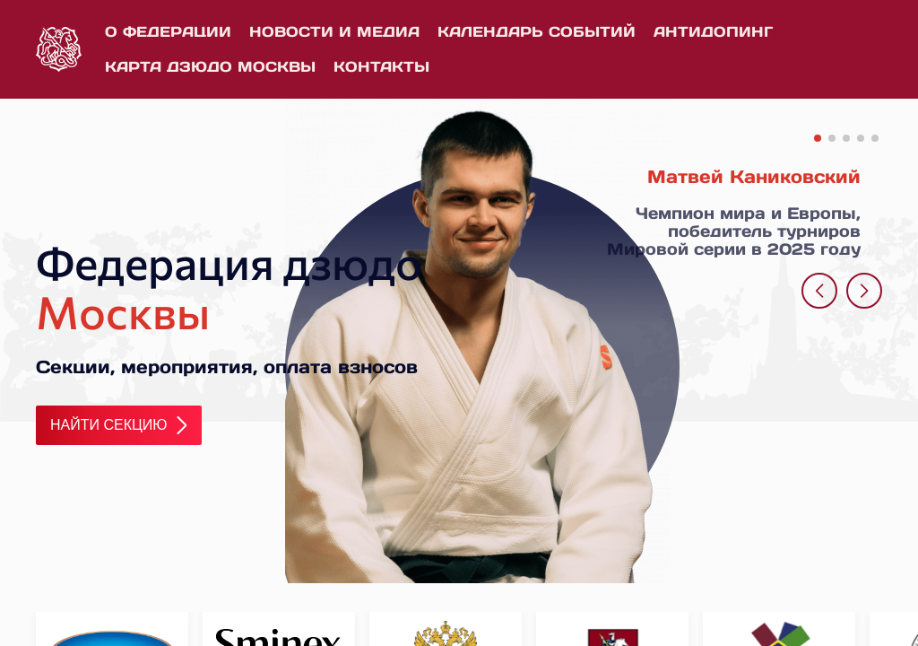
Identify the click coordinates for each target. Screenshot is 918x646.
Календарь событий (536, 31)
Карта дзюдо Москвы (210, 66)
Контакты (381, 66)
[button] (817, 138)
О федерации (168, 31)
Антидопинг (713, 31)
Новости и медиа (334, 31)
